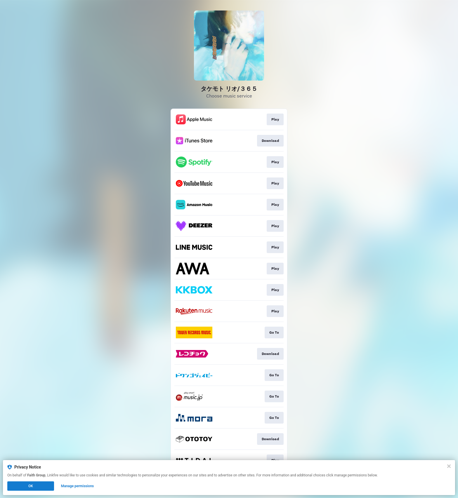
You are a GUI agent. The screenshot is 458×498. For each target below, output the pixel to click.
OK (30, 486)
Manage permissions (77, 486)
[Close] (449, 466)
